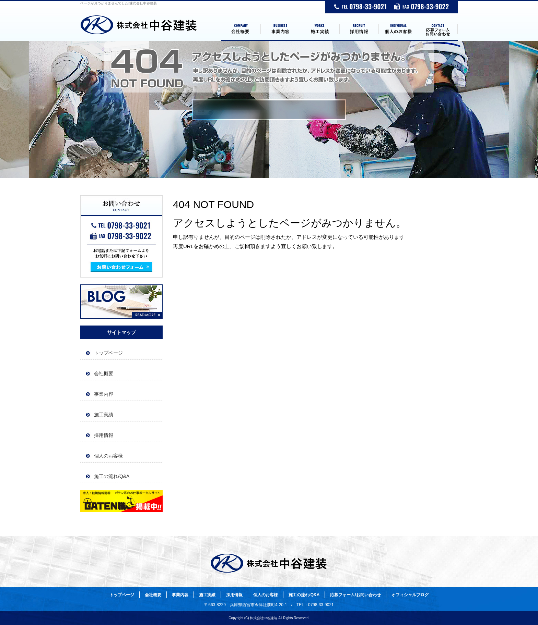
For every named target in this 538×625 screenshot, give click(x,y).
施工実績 (319, 29)
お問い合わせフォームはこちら (121, 236)
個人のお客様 (398, 29)
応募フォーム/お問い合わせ (438, 29)
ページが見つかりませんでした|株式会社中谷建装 (118, 3)
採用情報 (359, 29)
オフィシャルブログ (121, 301)
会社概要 (240, 29)
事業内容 (280, 29)
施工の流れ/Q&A (111, 476)
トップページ (150, 29)
